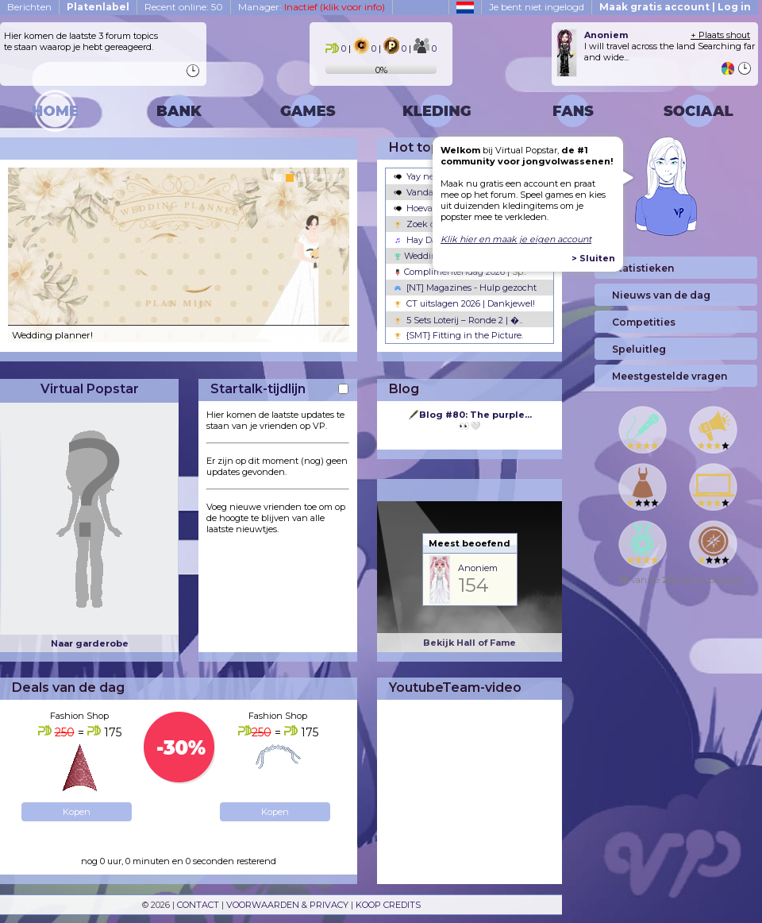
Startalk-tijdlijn (258, 388)
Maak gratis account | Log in (675, 7)
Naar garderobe (90, 643)
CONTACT (198, 904)
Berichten (29, 7)
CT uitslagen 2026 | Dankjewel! (464, 303)
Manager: (311, 7)
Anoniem (478, 567)
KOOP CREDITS (388, 904)
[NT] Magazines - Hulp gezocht (465, 287)
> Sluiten (593, 258)
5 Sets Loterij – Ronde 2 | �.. (458, 320)
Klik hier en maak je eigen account (516, 239)
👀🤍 (470, 420)
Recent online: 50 (183, 7)
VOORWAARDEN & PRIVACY (287, 904)
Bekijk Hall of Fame (469, 642)
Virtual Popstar (89, 388)
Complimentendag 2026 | (460, 271)
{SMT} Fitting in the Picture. (458, 335)
